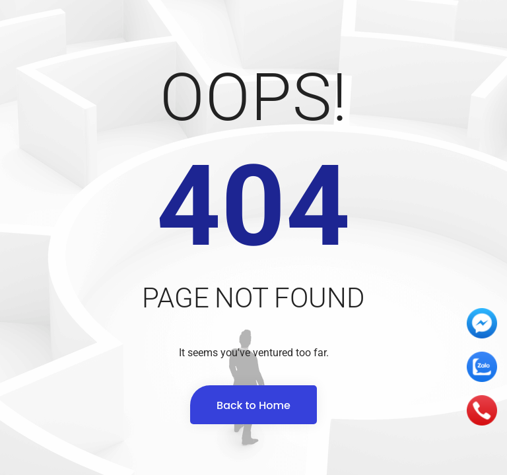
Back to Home (253, 405)
